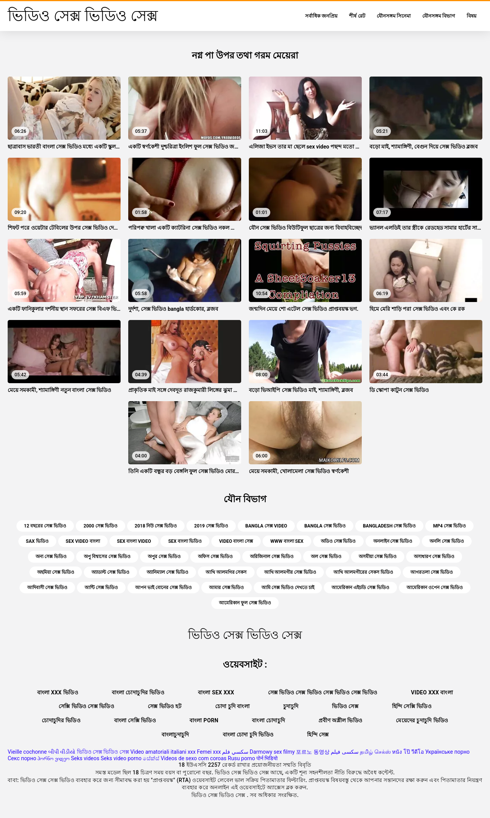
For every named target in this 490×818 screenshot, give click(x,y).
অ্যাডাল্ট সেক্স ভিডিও (110, 572)
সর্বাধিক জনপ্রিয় (321, 16)
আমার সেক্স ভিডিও (226, 587)
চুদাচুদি (290, 706)
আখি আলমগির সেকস (226, 572)
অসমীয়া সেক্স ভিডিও (378, 556)
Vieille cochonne (27, 752)
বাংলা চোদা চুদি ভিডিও (248, 734)
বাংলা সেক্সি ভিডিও (135, 720)
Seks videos (85, 758)
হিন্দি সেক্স (317, 734)
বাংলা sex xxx (216, 692)
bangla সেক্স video (266, 526)
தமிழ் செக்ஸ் (375, 752)
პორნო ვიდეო (53, 758)
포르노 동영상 (312, 752)
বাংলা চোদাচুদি (268, 720)
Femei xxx (208, 752)
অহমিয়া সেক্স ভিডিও (55, 572)
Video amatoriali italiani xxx (163, 752)
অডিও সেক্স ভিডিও (338, 541)
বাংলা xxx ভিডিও (57, 692)
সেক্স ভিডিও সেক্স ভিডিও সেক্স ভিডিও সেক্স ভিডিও (322, 692)
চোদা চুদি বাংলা (232, 706)
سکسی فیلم (344, 752)
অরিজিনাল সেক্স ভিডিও (272, 556)
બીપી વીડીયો (61, 752)
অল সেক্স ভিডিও (326, 556)
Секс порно (22, 758)
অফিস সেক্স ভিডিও (215, 556)
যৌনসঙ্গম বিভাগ (438, 16)
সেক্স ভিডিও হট (164, 706)
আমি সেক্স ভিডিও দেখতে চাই (288, 587)
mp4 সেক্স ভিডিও (449, 526)
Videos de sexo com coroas (194, 758)
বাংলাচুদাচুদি (175, 734)
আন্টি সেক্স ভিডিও (101, 587)
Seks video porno (121, 758)
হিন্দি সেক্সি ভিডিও (411, 706)
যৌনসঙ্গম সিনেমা (394, 16)
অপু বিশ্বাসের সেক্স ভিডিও (107, 556)
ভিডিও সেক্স (345, 706)
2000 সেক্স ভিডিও (100, 526)
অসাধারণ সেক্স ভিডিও (434, 556)
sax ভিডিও (37, 541)
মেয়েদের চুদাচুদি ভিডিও (422, 720)
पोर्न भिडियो (267, 758)
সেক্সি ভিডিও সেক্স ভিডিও (86, 706)
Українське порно (447, 752)
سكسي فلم (235, 752)
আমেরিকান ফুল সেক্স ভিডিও (245, 603)
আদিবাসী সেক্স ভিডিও (47, 587)
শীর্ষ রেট (357, 16)
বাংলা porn (203, 720)
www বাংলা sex (286, 541)
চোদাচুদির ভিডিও (61, 720)
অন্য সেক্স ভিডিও (51, 556)
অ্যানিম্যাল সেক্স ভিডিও (167, 572)
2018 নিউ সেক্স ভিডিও (156, 526)
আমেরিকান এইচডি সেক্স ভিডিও (360, 587)
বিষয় (472, 16)
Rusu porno (241, 758)
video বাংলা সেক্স (236, 541)
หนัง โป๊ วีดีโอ (408, 752)
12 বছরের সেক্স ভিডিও (45, 526)
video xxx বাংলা (432, 692)
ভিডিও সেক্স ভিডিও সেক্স (103, 752)
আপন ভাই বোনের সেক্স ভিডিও (163, 587)
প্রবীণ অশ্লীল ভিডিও (340, 720)
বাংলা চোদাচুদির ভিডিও (138, 692)
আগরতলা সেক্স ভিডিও (431, 572)
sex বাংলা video (134, 541)
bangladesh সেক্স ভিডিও (389, 526)
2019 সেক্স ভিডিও (211, 526)
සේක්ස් (151, 758)
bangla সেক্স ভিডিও (325, 526)
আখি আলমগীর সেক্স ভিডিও (290, 572)
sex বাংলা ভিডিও (185, 541)
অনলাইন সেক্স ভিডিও (393, 541)
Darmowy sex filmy (272, 752)
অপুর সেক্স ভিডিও (164, 556)
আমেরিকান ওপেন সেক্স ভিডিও (435, 587)
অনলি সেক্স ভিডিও (447, 541)
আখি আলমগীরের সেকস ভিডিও (363, 572)
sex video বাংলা (83, 541)
